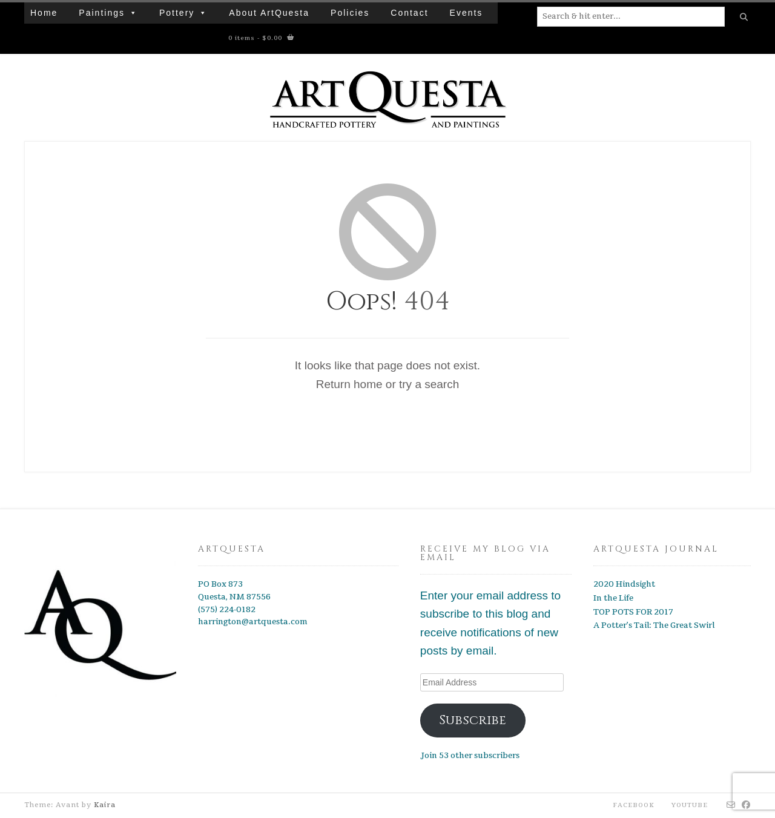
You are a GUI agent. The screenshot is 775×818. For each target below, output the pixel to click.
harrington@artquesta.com (253, 621)
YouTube (689, 805)
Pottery (183, 13)
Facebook (634, 805)
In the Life (613, 598)
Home (44, 13)
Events (466, 13)
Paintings (108, 13)
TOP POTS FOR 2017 (633, 612)
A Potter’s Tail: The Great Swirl (653, 625)
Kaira (105, 805)
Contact (409, 13)
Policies (350, 13)
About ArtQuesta (269, 13)
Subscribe (472, 720)
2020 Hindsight (624, 584)
